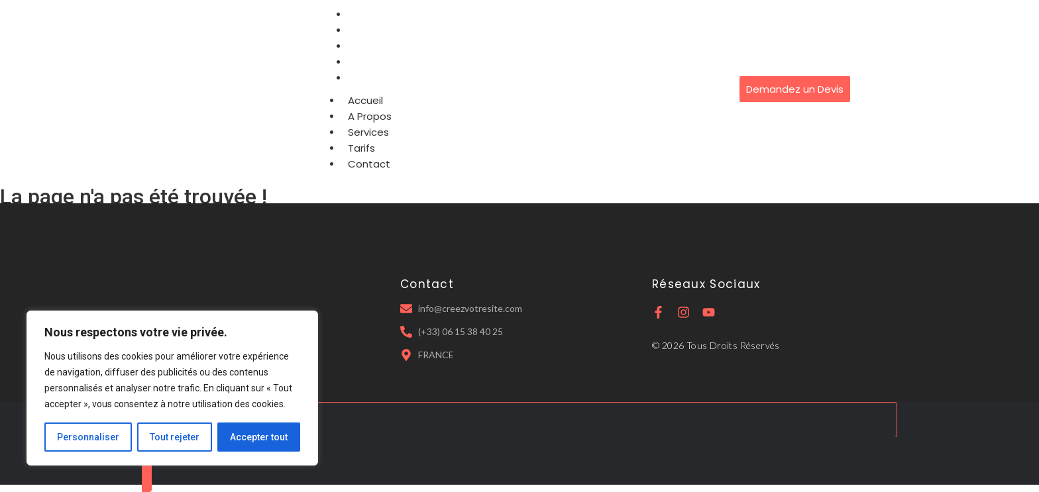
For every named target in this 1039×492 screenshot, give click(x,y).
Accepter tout (259, 437)
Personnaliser (88, 437)
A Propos (370, 116)
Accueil (365, 100)
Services (368, 132)
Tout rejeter (174, 437)
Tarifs (361, 148)
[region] (172, 388)
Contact (374, 78)
